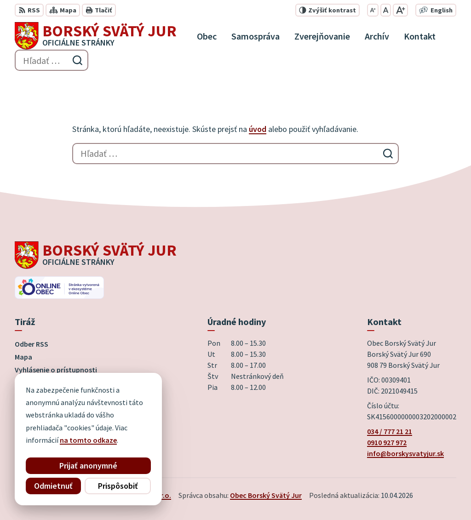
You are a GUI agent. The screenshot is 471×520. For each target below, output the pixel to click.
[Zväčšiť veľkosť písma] (400, 10)
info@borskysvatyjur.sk (405, 453)
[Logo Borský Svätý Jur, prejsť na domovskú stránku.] (96, 36)
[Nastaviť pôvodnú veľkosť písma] (385, 10)
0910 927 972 (387, 442)
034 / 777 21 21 (389, 431)
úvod (257, 129)
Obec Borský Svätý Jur (266, 495)
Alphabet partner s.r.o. (134, 495)
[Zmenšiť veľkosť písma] (373, 10)
